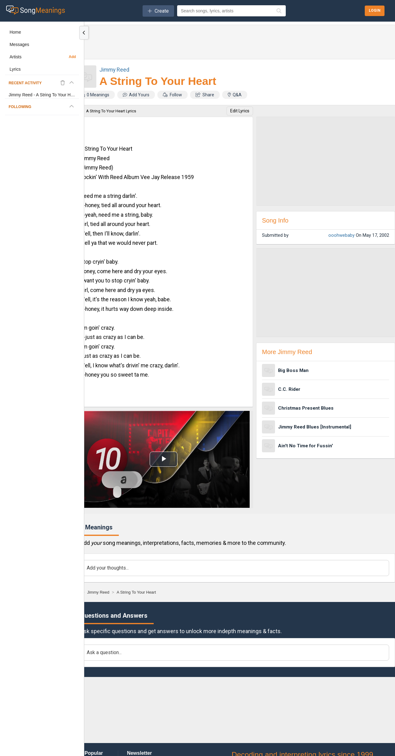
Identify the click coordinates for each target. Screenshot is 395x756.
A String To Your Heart (157, 81)
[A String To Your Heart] (136, 592)
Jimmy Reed (114, 69)
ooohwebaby (341, 235)
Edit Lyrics (239, 110)
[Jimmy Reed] (98, 592)
